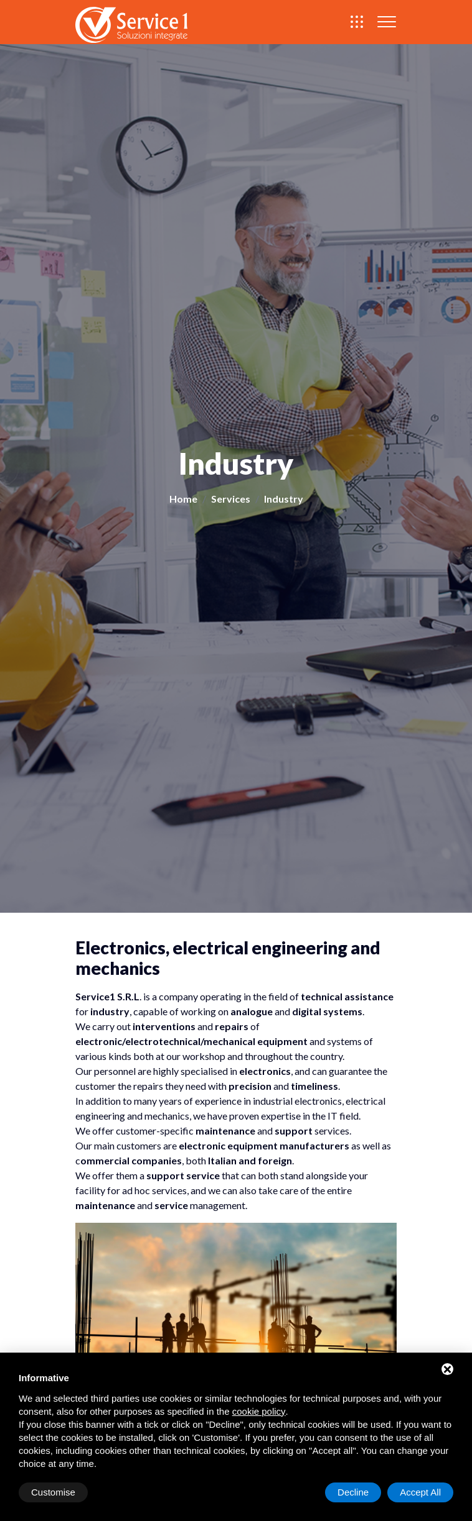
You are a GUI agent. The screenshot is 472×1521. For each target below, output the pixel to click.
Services (230, 499)
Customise (53, 1492)
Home (183, 499)
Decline (353, 1492)
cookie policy (259, 1411)
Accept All (420, 1492)
